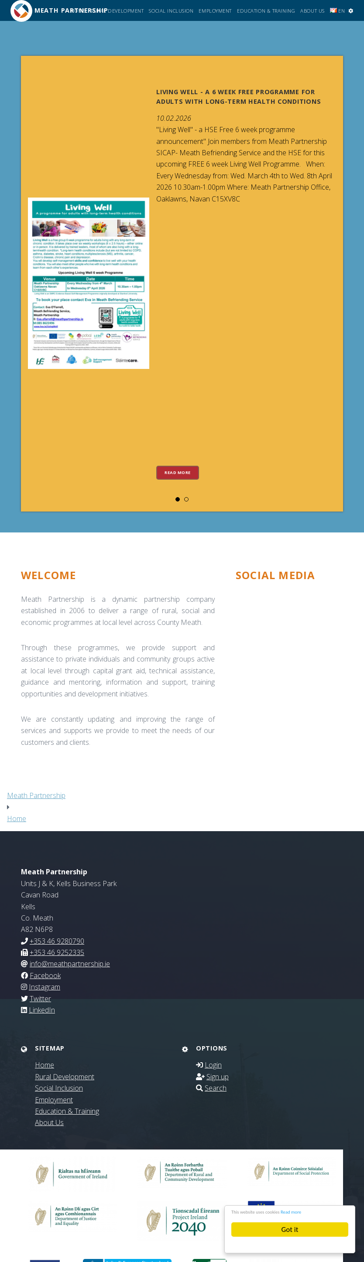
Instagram (44, 987)
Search (216, 1088)
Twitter (40, 998)
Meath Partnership (36, 795)
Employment (215, 10)
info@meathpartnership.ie (70, 964)
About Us (312, 10)
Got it (290, 1229)
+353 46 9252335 (57, 952)
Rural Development (117, 10)
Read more (325, 1211)
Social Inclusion (171, 10)
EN (337, 10)
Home (78, 10)
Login (213, 1065)
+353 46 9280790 (57, 941)
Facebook (45, 975)
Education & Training (266, 10)
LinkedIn (42, 1010)
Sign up (217, 1076)
